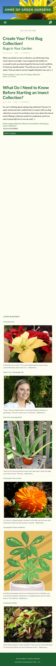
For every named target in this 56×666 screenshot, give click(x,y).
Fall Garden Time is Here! (12, 478)
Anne (16, 53)
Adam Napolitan (29, 662)
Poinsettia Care (8, 322)
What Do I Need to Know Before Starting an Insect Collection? (26, 92)
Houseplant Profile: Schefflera (14, 527)
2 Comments (25, 53)
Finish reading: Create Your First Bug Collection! (28, 75)
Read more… (32, 367)
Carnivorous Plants (10, 603)
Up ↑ (39, 662)
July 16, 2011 (7, 53)
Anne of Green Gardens (28, 9)
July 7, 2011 (7, 102)
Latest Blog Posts (11, 317)
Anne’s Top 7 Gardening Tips (13, 372)
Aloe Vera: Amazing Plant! (12, 417)
